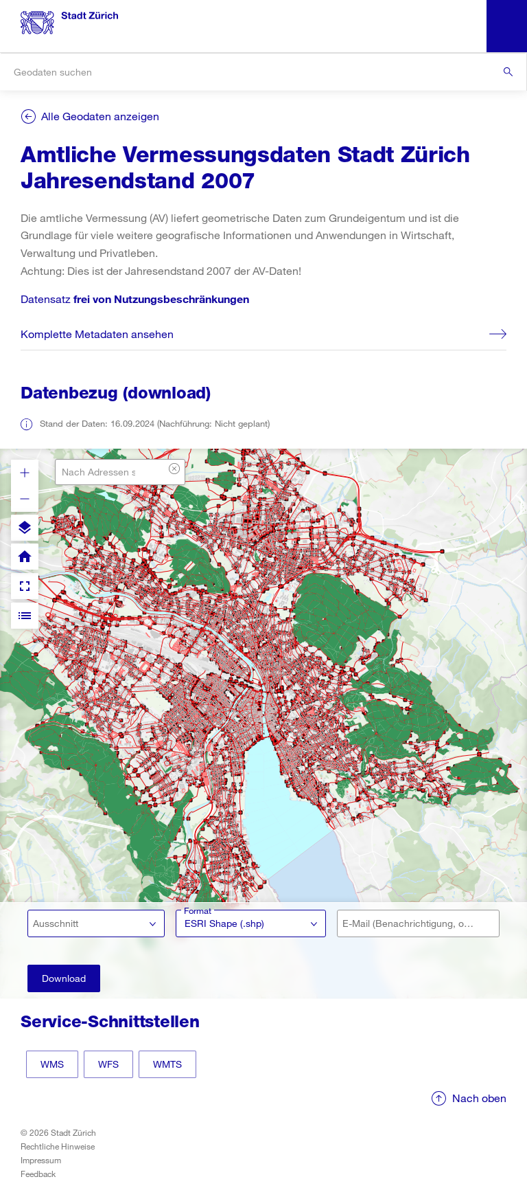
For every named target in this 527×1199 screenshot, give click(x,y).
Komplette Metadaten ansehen (97, 333)
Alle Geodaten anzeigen (100, 115)
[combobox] (263, 72)
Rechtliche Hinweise (58, 1146)
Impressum (41, 1159)
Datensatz (135, 298)
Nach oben (479, 1097)
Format (197, 910)
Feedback (38, 1173)
